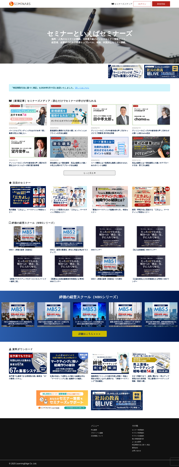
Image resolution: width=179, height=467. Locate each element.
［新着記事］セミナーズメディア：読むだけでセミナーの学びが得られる (52, 100)
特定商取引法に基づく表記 (141, 445)
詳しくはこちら (82, 87)
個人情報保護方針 (138, 439)
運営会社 (135, 448)
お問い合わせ (136, 451)
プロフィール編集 (97, 433)
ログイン (142, 3)
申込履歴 (94, 430)
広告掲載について (97, 436)
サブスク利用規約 (138, 433)
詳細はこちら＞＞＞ (89, 334)
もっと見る (89, 173)
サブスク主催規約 (138, 436)
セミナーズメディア (122, 3)
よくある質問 (136, 442)
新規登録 (161, 3)
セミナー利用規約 (138, 430)
